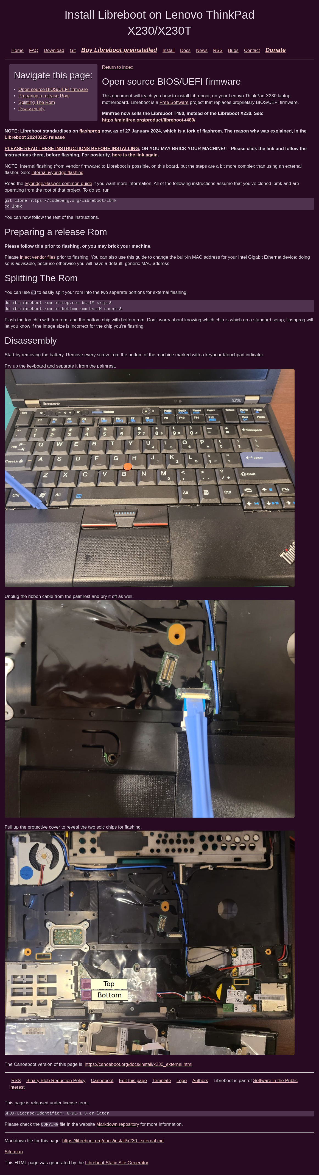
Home (17, 50)
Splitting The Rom (36, 102)
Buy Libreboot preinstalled (119, 49)
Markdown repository (117, 1124)
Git (72, 50)
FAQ (33, 50)
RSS (218, 50)
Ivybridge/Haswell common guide (58, 183)
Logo (182, 1080)
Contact (252, 50)
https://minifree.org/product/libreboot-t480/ (148, 120)
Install (169, 50)
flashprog (89, 131)
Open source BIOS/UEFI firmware (53, 89)
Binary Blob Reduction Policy (55, 1080)
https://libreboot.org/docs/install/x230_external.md (113, 1140)
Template (161, 1080)
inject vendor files (38, 257)
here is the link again (135, 155)
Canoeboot (102, 1080)
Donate (275, 49)
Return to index (117, 67)
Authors (200, 1080)
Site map (14, 1151)
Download (54, 50)
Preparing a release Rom (44, 95)
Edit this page (133, 1080)
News (202, 50)
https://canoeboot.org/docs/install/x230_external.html (138, 1064)
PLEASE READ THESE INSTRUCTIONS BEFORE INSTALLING (72, 148)
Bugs (233, 50)
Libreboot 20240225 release (35, 137)
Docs (185, 50)
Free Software (174, 102)
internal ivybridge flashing (57, 172)
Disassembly (31, 108)
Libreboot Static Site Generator (116, 1162)
